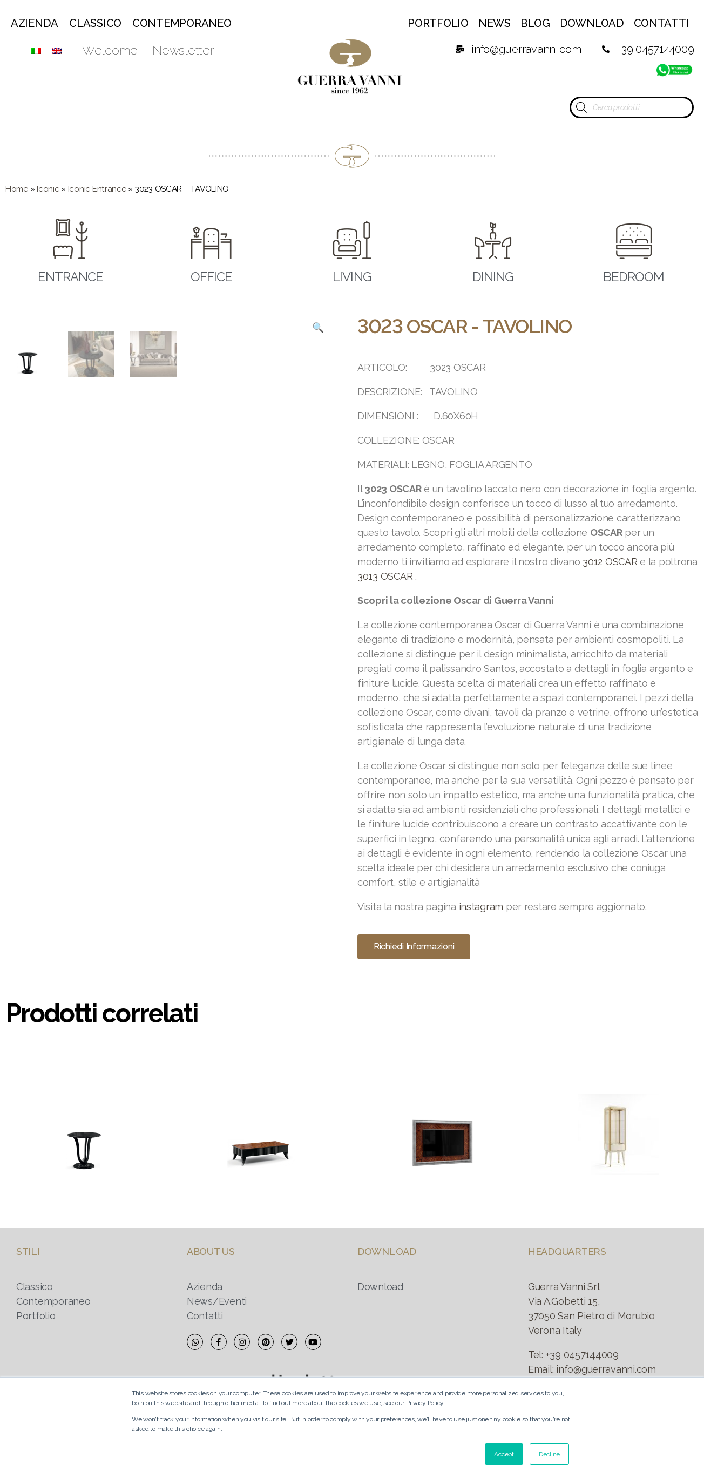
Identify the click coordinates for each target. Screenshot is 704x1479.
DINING (492, 277)
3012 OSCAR (610, 561)
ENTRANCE (70, 277)
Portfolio (438, 23)
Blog (535, 23)
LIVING (352, 277)
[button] (413, 946)
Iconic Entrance (97, 189)
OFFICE (211, 277)
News (494, 23)
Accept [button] (503, 1454)
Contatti (661, 23)
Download (592, 23)
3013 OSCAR (384, 576)
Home (16, 189)
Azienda (34, 23)
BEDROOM (633, 277)
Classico (95, 23)
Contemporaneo (182, 23)
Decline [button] (549, 1454)
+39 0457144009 (582, 1354)
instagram (481, 906)
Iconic (48, 189)
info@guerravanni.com (606, 1369)
